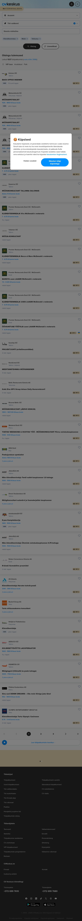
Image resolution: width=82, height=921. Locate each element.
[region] (41, 151)
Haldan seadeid (30, 161)
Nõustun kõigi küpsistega (55, 162)
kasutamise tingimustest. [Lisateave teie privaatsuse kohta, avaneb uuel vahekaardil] (57, 154)
